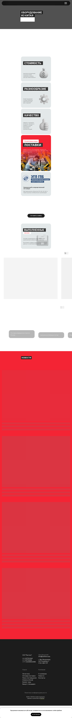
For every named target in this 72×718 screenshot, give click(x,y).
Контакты (41, 690)
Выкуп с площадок (28, 696)
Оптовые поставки (28, 688)
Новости (41, 688)
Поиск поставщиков (29, 690)
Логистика (26, 686)
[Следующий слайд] (68, 353)
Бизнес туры (26, 694)
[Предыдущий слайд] (4, 353)
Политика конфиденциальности (36, 705)
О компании (42, 686)
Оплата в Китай (27, 692)
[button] (36, 216)
